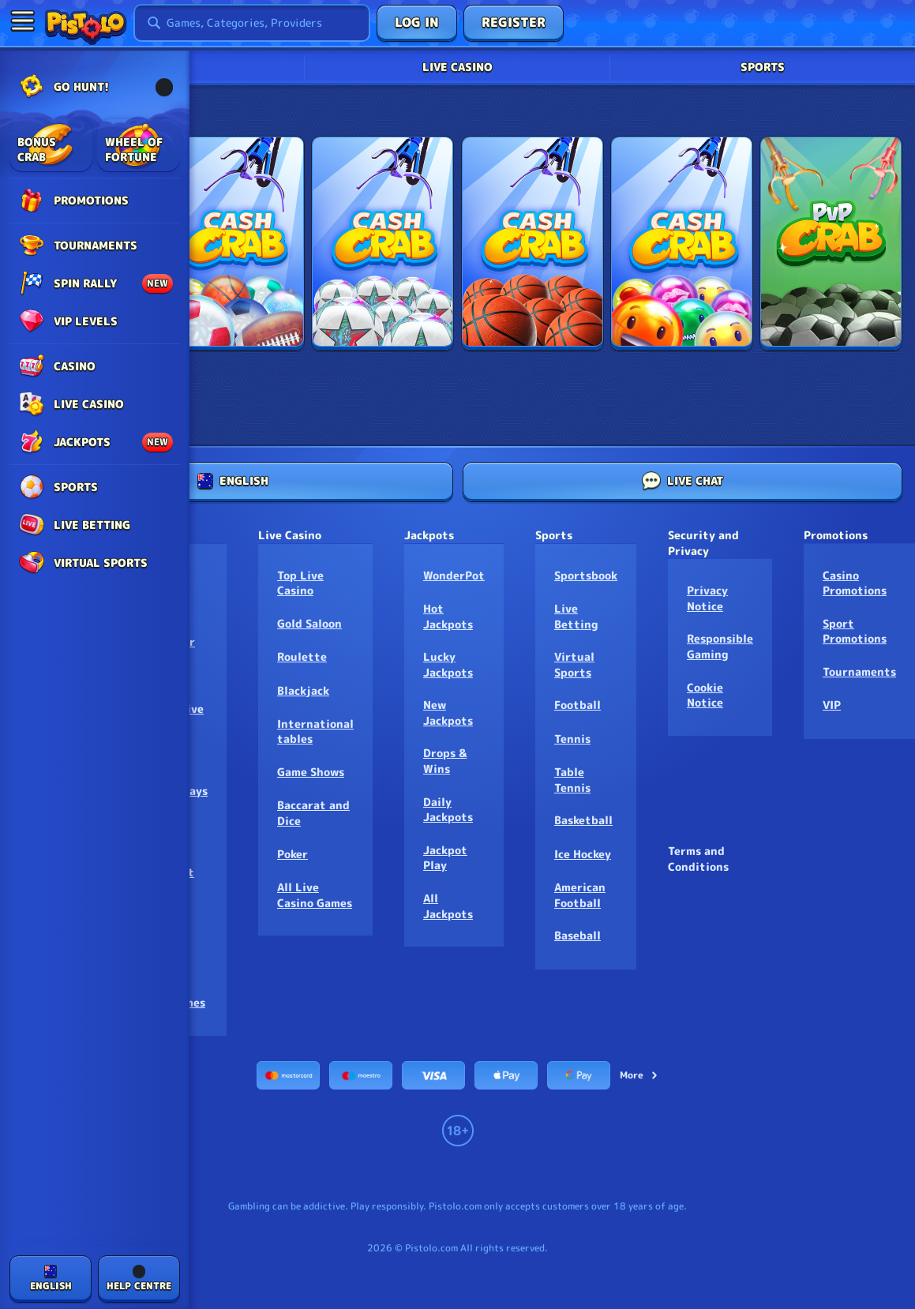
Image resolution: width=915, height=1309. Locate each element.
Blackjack (303, 690)
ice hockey (582, 853)
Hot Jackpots (448, 616)
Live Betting (576, 616)
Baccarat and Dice (313, 812)
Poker (292, 853)
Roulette (302, 656)
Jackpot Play (445, 857)
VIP (832, 704)
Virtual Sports (574, 664)
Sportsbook (585, 575)
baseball (577, 935)
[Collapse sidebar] (22, 20)
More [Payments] (639, 1075)
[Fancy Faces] (681, 243)
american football (580, 895)
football (577, 704)
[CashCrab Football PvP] (830, 243)
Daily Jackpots (448, 809)
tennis (572, 738)
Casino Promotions (855, 583)
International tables (315, 731)
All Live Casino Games (314, 895)
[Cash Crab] (233, 243)
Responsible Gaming (720, 646)
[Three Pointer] (532, 243)
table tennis (572, 779)
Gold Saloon (309, 623)
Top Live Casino (300, 583)
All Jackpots (448, 906)
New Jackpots (448, 712)
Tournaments (859, 671)
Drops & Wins (445, 760)
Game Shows (310, 771)
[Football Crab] (382, 243)
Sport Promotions (855, 631)
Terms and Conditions (698, 858)
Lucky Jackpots (448, 664)
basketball (583, 819)
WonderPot (454, 575)
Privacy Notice (707, 598)
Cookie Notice (705, 695)
